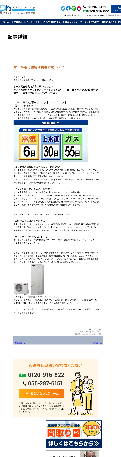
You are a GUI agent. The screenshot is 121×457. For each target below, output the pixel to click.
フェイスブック (118, 18)
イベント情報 (118, 47)
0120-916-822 (98, 8)
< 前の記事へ (6, 345)
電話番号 (118, 68)
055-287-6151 (96, 4)
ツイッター (118, 26)
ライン (118, 10)
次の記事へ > (79, 345)
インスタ (118, 34)
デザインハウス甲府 (78, 332)
